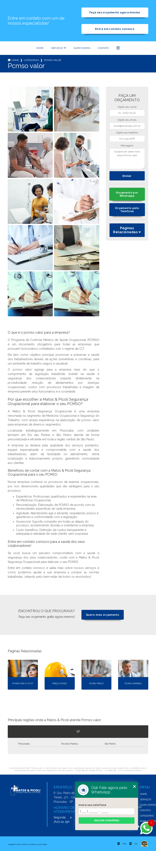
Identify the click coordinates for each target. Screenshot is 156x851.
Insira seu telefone (92, 805)
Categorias (31, 60)
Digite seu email (127, 119)
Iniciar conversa (106, 820)
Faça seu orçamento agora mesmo (114, 12)
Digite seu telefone (127, 132)
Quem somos (82, 48)
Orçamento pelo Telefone (127, 209)
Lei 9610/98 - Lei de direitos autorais (123, 770)
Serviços (57, 48)
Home (40, 48)
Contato (103, 48)
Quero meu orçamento (102, 614)
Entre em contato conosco (114, 28)
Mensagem (127, 145)
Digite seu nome (127, 106)
